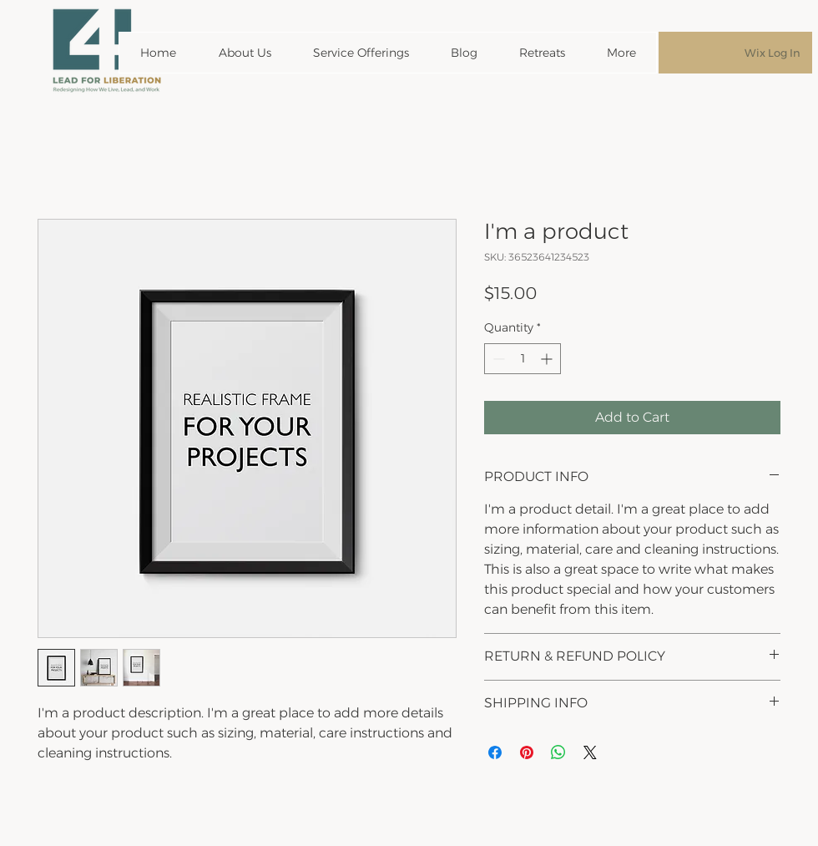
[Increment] (548, 358)
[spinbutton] (522, 358)
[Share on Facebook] (495, 752)
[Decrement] (497, 358)
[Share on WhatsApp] (558, 752)
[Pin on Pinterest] (527, 752)
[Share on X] (590, 752)
